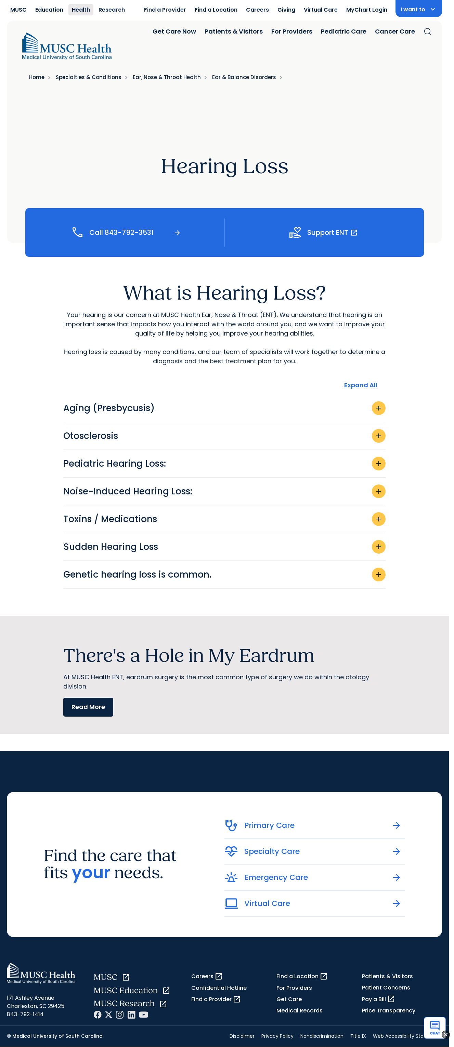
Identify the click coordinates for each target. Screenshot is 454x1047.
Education (49, 10)
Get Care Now (174, 31)
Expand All (360, 385)
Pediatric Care (343, 31)
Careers (257, 10)
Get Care (289, 999)
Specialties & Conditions (88, 77)
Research (112, 10)
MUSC (18, 10)
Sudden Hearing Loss (224, 547)
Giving (286, 10)
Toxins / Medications (224, 519)
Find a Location (216, 10)
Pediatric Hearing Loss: (224, 463)
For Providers (291, 31)
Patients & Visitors (234, 31)
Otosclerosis (224, 436)
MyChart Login (366, 10)
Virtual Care (321, 10)
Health (81, 10)
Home (36, 77)
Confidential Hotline (219, 988)
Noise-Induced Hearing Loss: (224, 491)
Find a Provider (165, 10)
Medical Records (299, 1010)
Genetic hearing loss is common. (224, 574)
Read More (88, 707)
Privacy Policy (277, 1036)
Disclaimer (242, 1036)
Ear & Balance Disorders (244, 77)
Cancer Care (395, 31)
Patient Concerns (386, 988)
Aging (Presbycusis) (224, 408)
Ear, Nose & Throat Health (167, 77)
